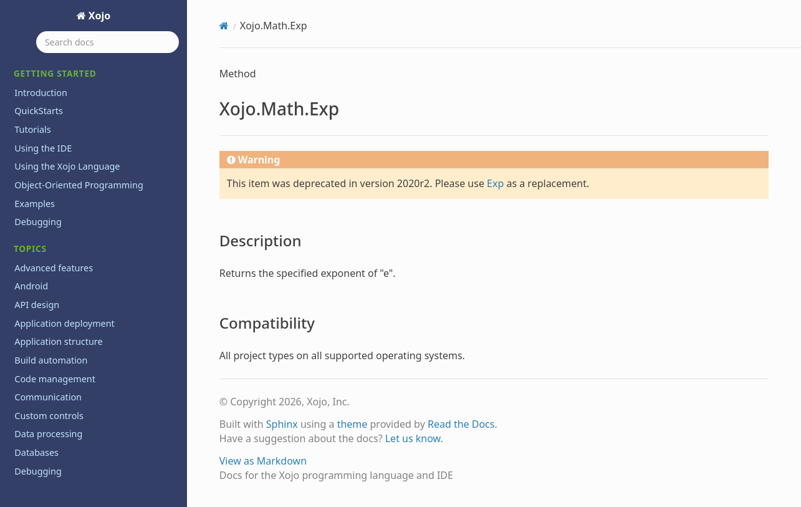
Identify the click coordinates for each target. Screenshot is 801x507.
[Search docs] (107, 42)
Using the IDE (43, 148)
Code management (54, 379)
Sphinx (282, 424)
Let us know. (414, 438)
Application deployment (64, 323)
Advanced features (53, 268)
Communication (48, 397)
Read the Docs (461, 424)
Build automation (50, 360)
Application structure (58, 341)
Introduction (40, 93)
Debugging (38, 222)
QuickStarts (38, 111)
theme (352, 424)
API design (36, 305)
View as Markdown (263, 461)
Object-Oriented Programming (78, 185)
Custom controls (49, 416)
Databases (36, 452)
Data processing (48, 434)
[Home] (224, 26)
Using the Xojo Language (67, 166)
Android (31, 286)
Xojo (98, 15)
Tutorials (32, 129)
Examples (34, 204)
